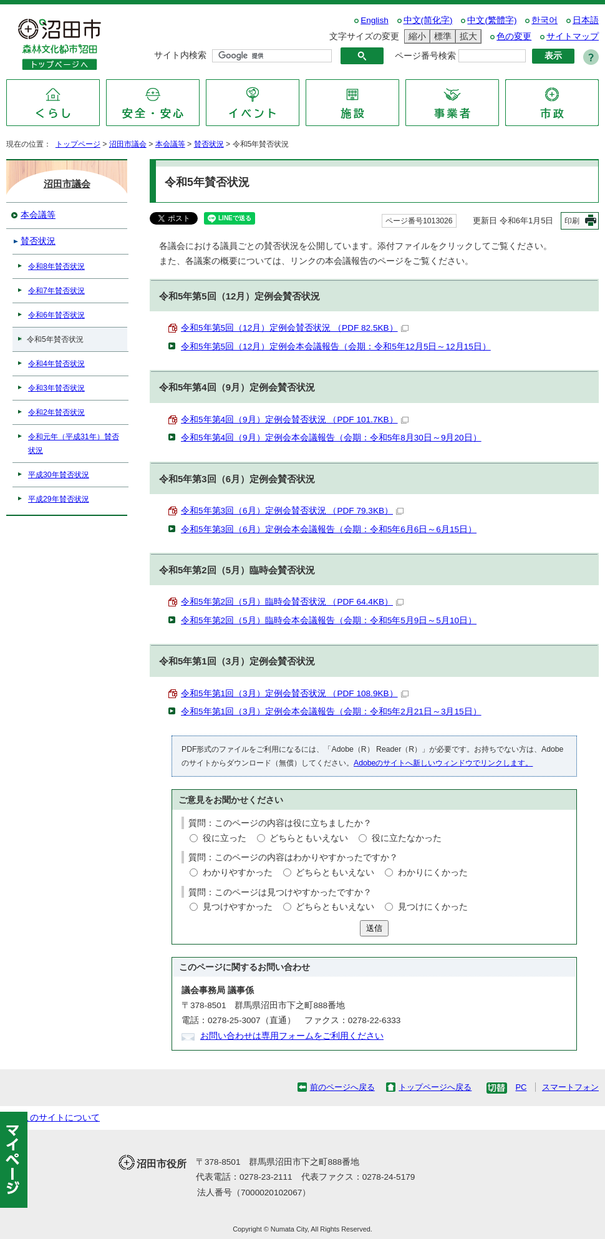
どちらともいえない (308, 838)
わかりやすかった (238, 872)
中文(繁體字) (491, 20)
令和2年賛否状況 (56, 412)
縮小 (415, 36)
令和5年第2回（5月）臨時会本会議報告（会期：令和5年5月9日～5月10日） (329, 620)
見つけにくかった (433, 906)
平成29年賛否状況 (58, 499)
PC (520, 1087)
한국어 (544, 20)
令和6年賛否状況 (56, 315)
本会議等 (170, 144)
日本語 (586, 20)
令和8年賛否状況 (56, 266)
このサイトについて (60, 1117)
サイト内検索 (180, 55)
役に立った (224, 838)
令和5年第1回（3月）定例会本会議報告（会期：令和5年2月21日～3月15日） (331, 711)
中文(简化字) (428, 20)
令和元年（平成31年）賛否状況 (73, 443)
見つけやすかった (238, 906)
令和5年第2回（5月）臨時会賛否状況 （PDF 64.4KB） (292, 601)
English (375, 20)
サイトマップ (572, 36)
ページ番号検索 (425, 56)
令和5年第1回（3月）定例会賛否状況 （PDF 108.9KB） (295, 693)
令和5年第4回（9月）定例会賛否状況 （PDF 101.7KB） (295, 419)
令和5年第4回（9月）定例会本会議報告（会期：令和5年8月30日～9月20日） (331, 437)
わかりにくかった (433, 872)
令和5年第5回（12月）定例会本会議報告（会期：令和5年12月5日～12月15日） (336, 346)
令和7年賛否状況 (56, 290)
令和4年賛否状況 (56, 363)
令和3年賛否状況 (56, 388)
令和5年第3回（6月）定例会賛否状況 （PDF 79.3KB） (292, 510)
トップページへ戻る (435, 1087)
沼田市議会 (128, 144)
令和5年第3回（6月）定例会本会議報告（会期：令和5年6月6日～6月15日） (329, 529)
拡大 (466, 36)
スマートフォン (570, 1087)
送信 (374, 928)
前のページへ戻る (342, 1087)
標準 (441, 36)
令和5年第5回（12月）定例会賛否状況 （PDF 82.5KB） (295, 328)
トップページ (78, 144)
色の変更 (513, 36)
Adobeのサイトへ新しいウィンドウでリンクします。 (443, 763)
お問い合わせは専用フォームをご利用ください (292, 1036)
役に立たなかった (407, 838)
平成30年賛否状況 (58, 474)
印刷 (571, 220)
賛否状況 (209, 144)
